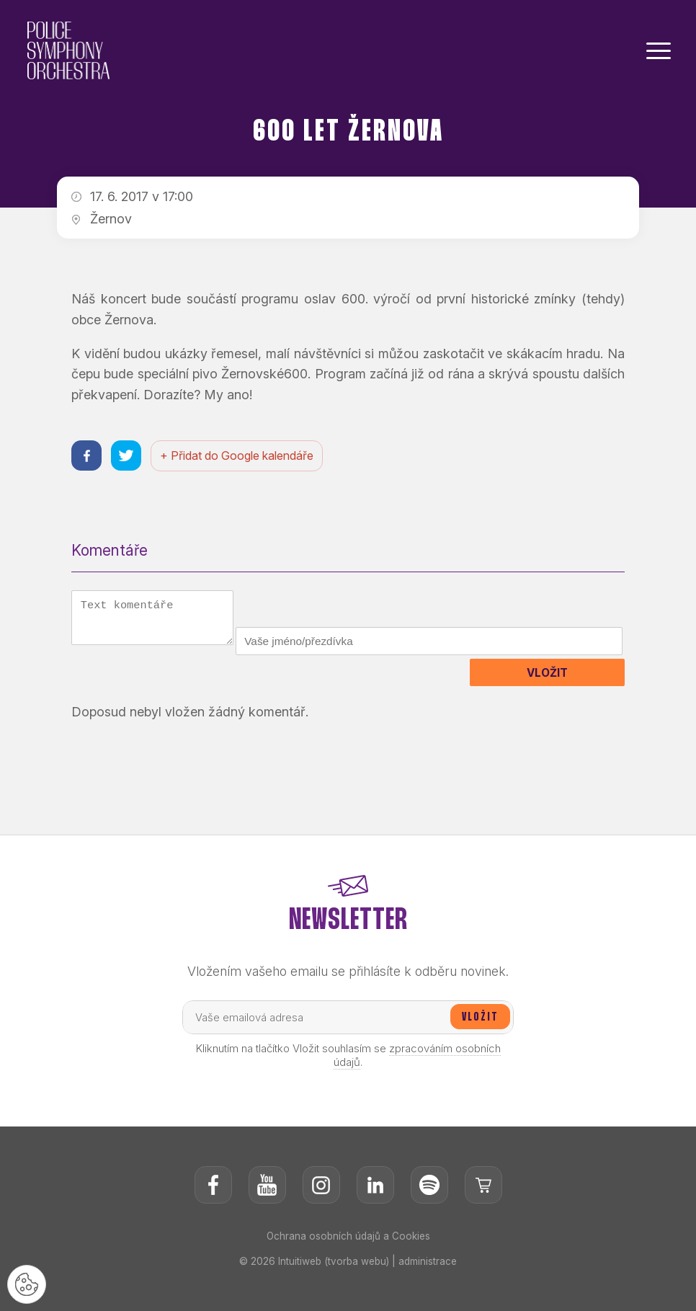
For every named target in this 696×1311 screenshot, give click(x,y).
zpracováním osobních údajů (417, 1087)
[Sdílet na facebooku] (87, 456)
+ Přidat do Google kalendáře (241, 457)
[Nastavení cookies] (28, 1282)
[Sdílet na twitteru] (129, 456)
